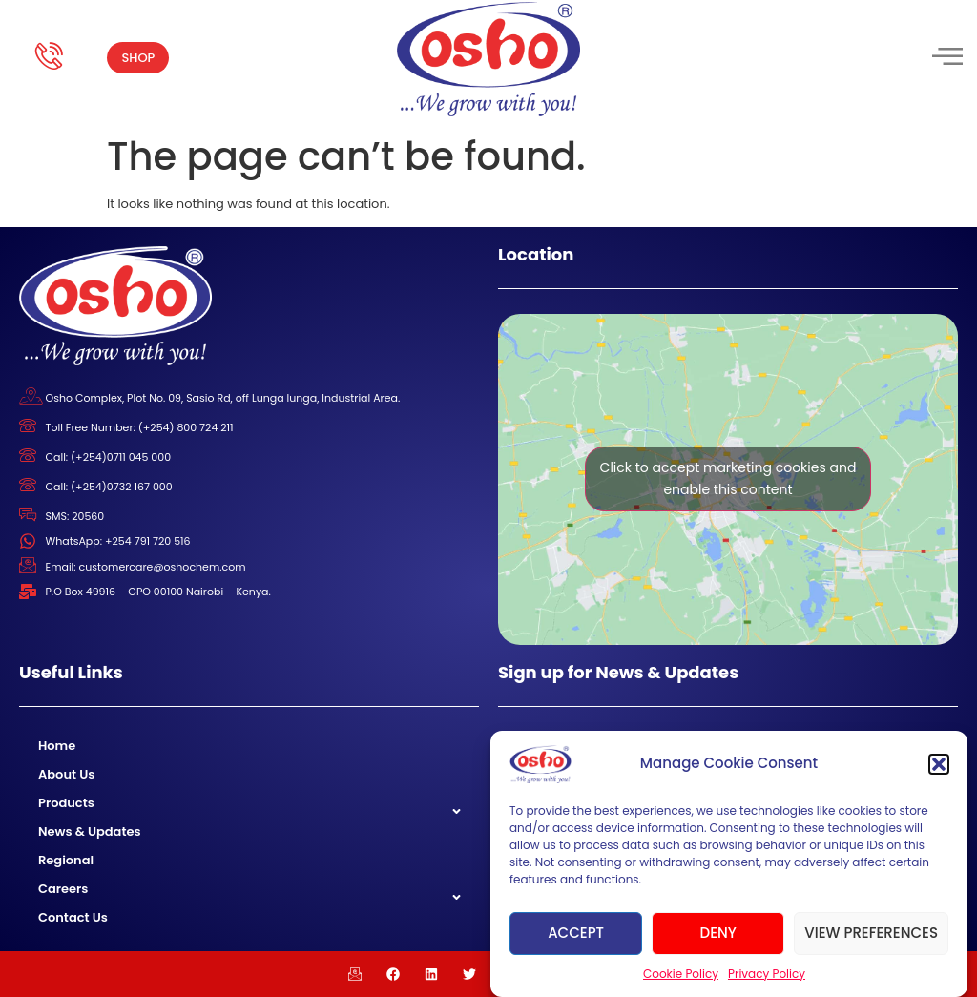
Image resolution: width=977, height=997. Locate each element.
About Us (66, 774)
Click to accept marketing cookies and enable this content (728, 478)
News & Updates (89, 831)
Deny (718, 933)
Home (56, 746)
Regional (66, 860)
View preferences (871, 933)
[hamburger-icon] (946, 58)
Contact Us (73, 917)
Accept (576, 933)
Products (66, 803)
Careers (63, 889)
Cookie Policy (680, 974)
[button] (938, 764)
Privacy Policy (766, 974)
